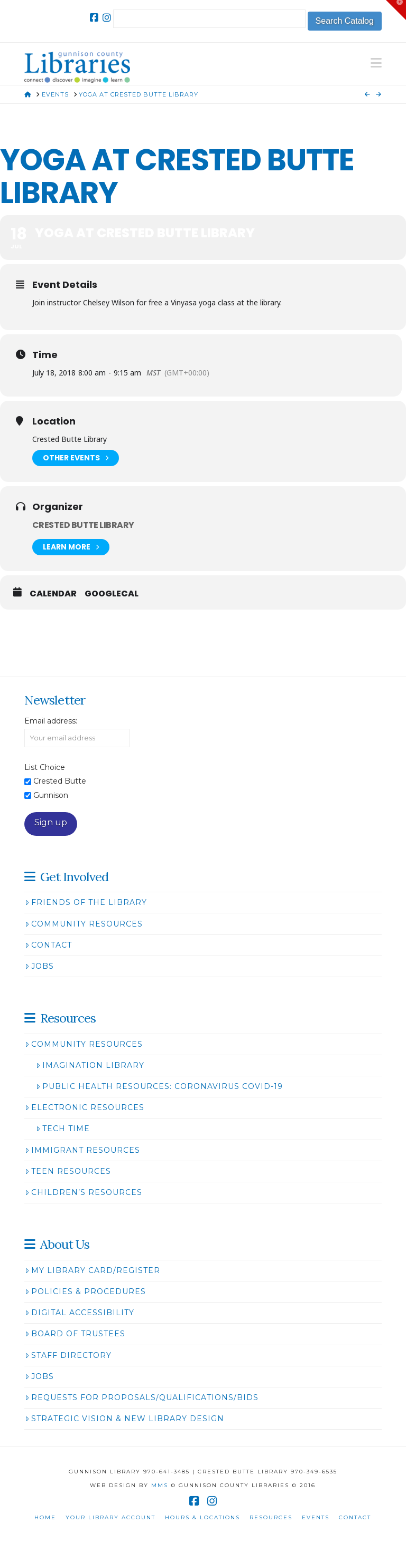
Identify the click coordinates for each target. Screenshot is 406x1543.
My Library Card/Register (92, 1270)
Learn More (71, 547)
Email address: (50, 721)
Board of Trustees (75, 1333)
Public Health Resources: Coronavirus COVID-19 (159, 1086)
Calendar (53, 594)
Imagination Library (90, 1065)
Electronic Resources (84, 1107)
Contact (48, 945)
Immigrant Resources (82, 1150)
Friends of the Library (86, 902)
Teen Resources (68, 1171)
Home (45, 1517)
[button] (376, 63)
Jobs (39, 966)
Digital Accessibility (79, 1312)
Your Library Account (110, 1517)
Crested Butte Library (83, 525)
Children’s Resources (83, 1192)
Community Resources (84, 924)
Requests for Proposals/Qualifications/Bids (142, 1397)
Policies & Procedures (85, 1291)
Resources (271, 1517)
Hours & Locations (202, 1517)
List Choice (44, 767)
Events (315, 1517)
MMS (159, 1485)
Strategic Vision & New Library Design (124, 1418)
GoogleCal (112, 594)
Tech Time (63, 1128)
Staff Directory (68, 1355)
